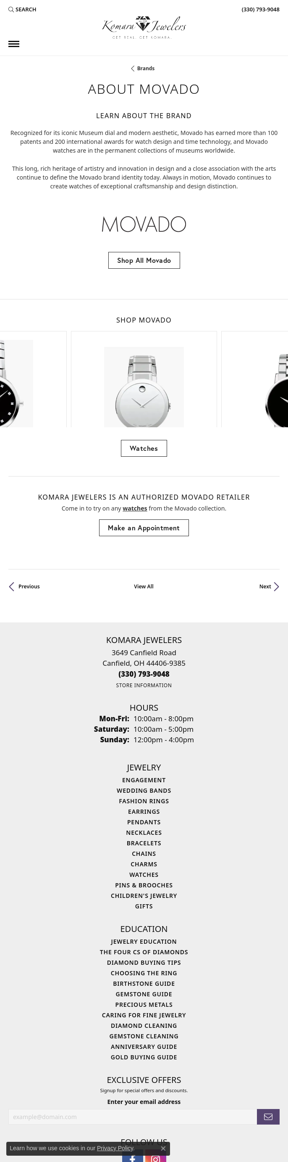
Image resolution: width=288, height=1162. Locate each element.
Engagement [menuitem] (144, 711)
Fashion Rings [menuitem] (144, 732)
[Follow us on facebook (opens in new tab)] (132, 1091)
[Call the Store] (144, 605)
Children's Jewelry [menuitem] (144, 827)
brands (146, 68)
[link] (260, 9)
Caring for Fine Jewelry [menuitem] (144, 946)
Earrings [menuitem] (144, 743)
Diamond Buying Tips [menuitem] (144, 894)
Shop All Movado (144, 260)
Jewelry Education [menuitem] (144, 873)
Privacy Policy (82, 1133)
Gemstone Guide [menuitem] (143, 925)
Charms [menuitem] (144, 795)
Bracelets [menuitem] (144, 774)
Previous (29, 517)
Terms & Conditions (131, 1133)
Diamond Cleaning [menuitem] (144, 957)
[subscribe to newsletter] (268, 1048)
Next (265, 517)
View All (143, 517)
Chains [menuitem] (144, 785)
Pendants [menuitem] (144, 753)
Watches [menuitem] (144, 806)
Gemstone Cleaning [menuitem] (144, 967)
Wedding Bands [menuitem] (144, 722)
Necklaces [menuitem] (144, 764)
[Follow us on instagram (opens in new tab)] (155, 1091)
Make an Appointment (144, 459)
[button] (22, 9)
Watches (144, 380)
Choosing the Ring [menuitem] (144, 904)
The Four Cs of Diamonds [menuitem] (144, 883)
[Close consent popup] (163, 1148)
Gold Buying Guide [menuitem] (144, 989)
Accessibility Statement (194, 1133)
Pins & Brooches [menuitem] (144, 817)
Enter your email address (144, 1033)
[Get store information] (144, 617)
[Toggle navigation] (14, 44)
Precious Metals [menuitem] (144, 936)
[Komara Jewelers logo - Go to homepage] (144, 27)
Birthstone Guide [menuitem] (144, 915)
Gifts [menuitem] (144, 838)
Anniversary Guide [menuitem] (144, 978)
